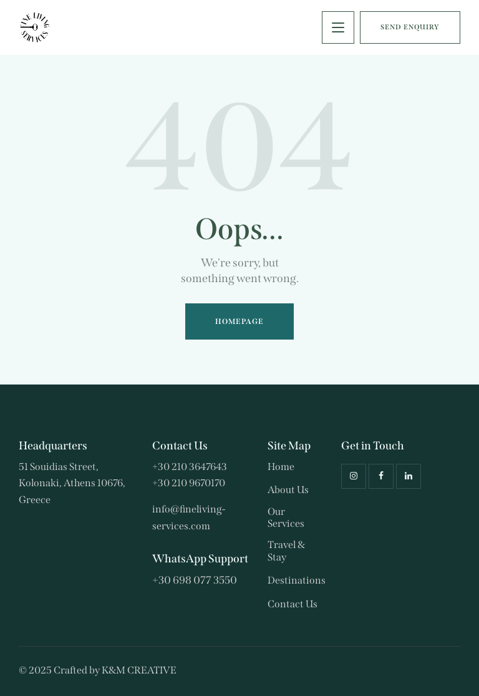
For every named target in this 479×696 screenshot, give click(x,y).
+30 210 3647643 (189, 467)
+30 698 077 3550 (194, 580)
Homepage (239, 321)
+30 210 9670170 (188, 483)
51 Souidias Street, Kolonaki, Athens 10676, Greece (72, 483)
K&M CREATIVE (139, 670)
